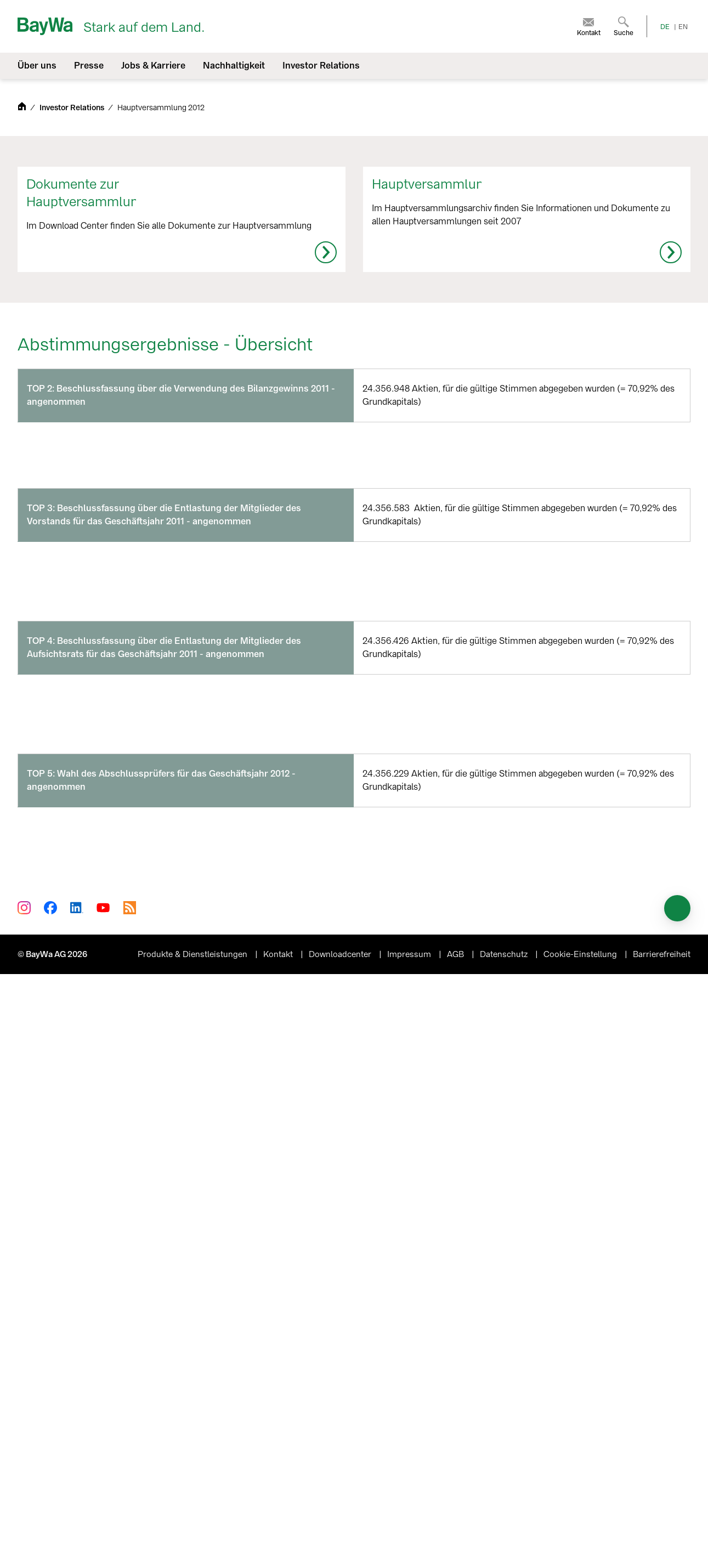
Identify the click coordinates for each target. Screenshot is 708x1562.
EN (683, 27)
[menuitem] (589, 26)
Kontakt (279, 1542)
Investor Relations (72, 107)
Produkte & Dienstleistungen (194, 1542)
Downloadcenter (341, 1542)
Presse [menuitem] (89, 65)
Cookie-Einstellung (581, 1542)
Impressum (410, 1542)
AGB (456, 1542)
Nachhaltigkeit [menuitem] (234, 65)
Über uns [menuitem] (37, 65)
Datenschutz (505, 1542)
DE (665, 27)
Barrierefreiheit (661, 1542)
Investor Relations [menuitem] (321, 65)
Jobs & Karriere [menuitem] (153, 65)
